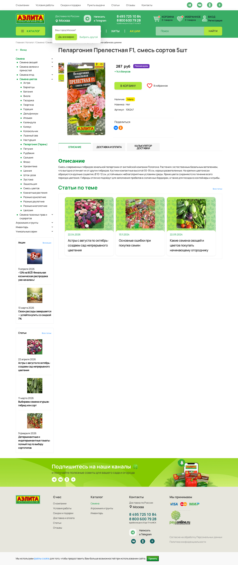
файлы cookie (41, 558)
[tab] (75, 147)
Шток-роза (29, 175)
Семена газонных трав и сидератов (33, 216)
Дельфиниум (30, 113)
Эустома (28, 179)
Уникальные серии (26, 231)
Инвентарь (22, 227)
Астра (26, 82)
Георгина (28, 104)
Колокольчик (30, 131)
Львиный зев (30, 135)
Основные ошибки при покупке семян (135, 242)
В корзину (128, 86)
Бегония (28, 91)
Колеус (27, 126)
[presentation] (74, 147)
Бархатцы (29, 87)
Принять (152, 558)
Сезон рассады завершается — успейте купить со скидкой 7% (34, 315)
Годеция (28, 109)
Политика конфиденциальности (188, 541)
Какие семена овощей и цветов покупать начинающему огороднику (189, 245)
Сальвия (28, 157)
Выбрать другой (89, 37)
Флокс (26, 162)
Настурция (29, 140)
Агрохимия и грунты (27, 222)
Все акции (47, 242)
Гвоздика (28, 100)
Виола (26, 96)
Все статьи (46, 333)
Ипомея (27, 118)
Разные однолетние (34, 197)
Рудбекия (28, 153)
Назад (23, 50)
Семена (20, 58)
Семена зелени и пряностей (29, 68)
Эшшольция (30, 184)
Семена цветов (28, 79)
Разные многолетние (35, 206)
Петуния (28, 148)
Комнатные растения (35, 192)
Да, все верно (66, 37)
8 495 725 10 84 (129, 16)
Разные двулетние (33, 201)
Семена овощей (28, 62)
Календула (29, 122)
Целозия (28, 210)
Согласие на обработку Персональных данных (196, 537)
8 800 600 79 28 (129, 20)
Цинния (27, 170)
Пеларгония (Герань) (35, 144)
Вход (211, 16)
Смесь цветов (31, 188)
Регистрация (215, 20)
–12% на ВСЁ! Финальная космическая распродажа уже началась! (33, 276)
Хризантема (30, 166)
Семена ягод (27, 74)
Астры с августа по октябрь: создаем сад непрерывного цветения (34, 366)
